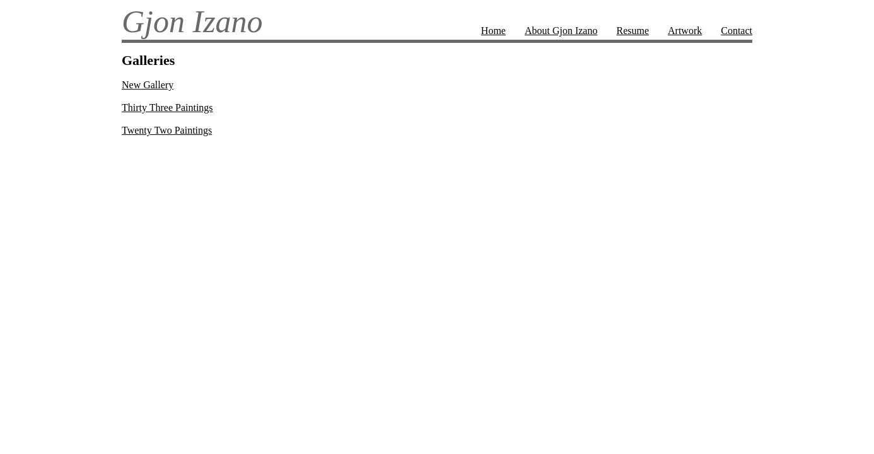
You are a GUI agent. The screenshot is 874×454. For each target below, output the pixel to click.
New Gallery (147, 84)
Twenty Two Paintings (167, 130)
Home (493, 30)
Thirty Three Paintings (167, 107)
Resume (632, 30)
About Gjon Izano (561, 30)
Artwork (685, 30)
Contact (736, 30)
